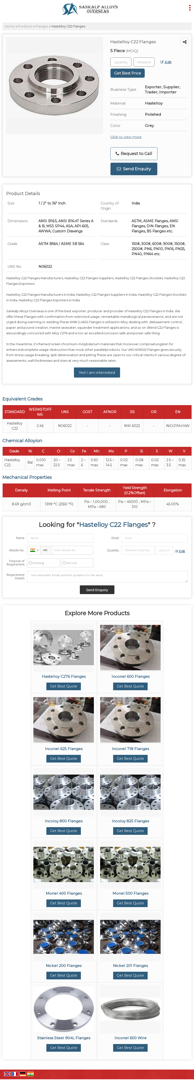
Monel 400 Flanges (64, 893)
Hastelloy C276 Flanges (64, 676)
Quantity (113, 550)
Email (115, 538)
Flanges (42, 26)
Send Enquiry (134, 168)
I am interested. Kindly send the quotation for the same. (107, 576)
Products (25, 26)
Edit (166, 62)
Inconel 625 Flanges (63, 748)
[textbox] (144, 62)
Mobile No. (16, 550)
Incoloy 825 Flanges (130, 821)
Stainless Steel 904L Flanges (63, 1038)
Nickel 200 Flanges (64, 965)
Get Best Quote (63, 686)
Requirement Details (15, 576)
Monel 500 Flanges (130, 893)
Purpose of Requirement (15, 562)
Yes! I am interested (97, 372)
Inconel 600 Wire (130, 1038)
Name (20, 538)
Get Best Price (127, 73)
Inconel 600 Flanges (130, 676)
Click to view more (126, 137)
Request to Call (134, 153)
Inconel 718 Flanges (130, 748)
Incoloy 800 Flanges (63, 821)
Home (10, 26)
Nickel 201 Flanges (130, 965)
